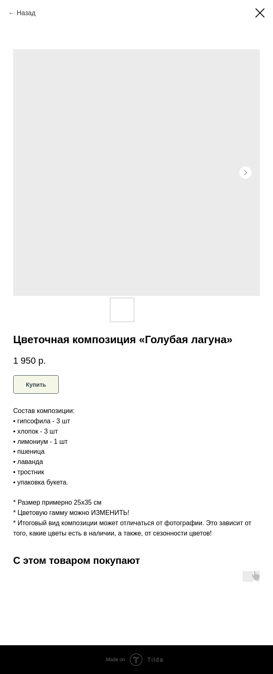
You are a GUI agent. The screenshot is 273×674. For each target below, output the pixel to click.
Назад (25, 12)
